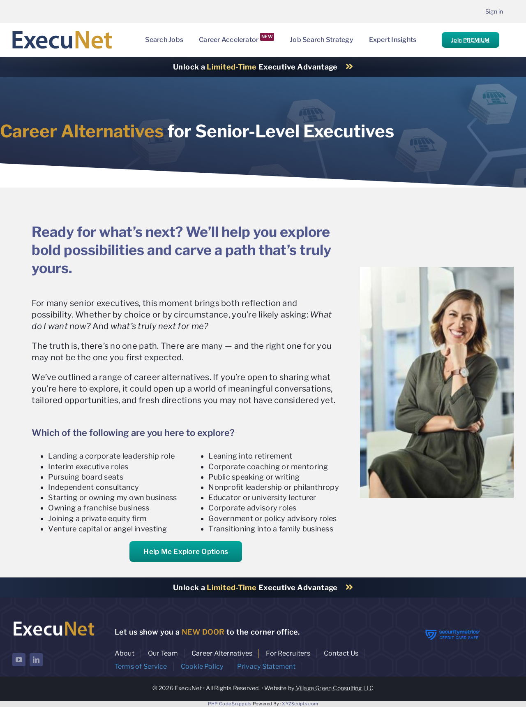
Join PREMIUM (470, 40)
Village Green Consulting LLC (335, 687)
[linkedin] (36, 659)
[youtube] (18, 659)
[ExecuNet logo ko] (53, 621)
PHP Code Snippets (230, 704)
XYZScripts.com (300, 704)
